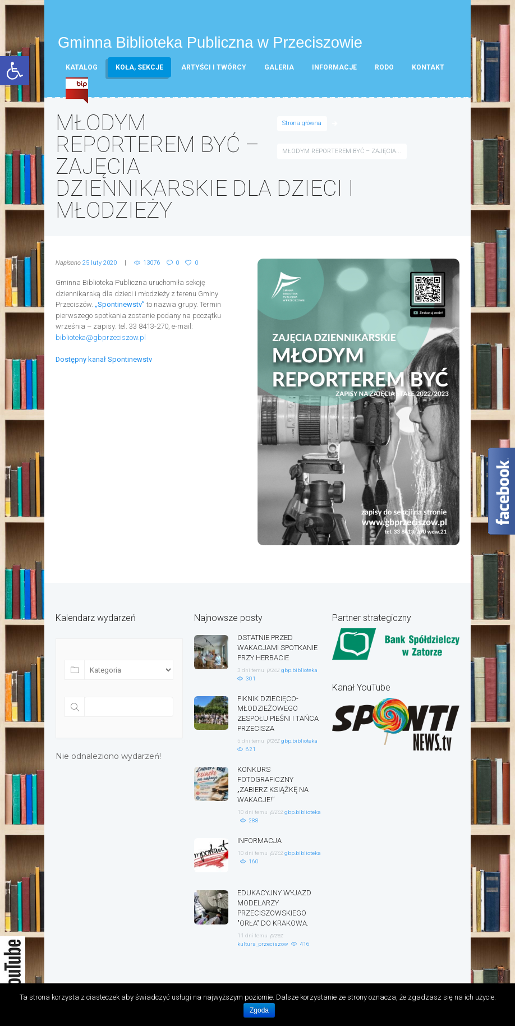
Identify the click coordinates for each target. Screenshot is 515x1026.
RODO (384, 67)
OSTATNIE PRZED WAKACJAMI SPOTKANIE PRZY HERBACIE (277, 647)
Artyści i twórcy (213, 67)
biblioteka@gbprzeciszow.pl (101, 337)
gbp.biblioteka (299, 668)
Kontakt (428, 67)
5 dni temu (250, 737)
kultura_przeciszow (262, 936)
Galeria (279, 67)
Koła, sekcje (139, 67)
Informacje (334, 67)
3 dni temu (250, 668)
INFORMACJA (259, 835)
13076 (151, 262)
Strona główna (301, 123)
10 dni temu (252, 806)
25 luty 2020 (99, 262)
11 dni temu (252, 927)
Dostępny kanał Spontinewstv (104, 359)
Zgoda (259, 1010)
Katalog (82, 67)
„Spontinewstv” (120, 304)
